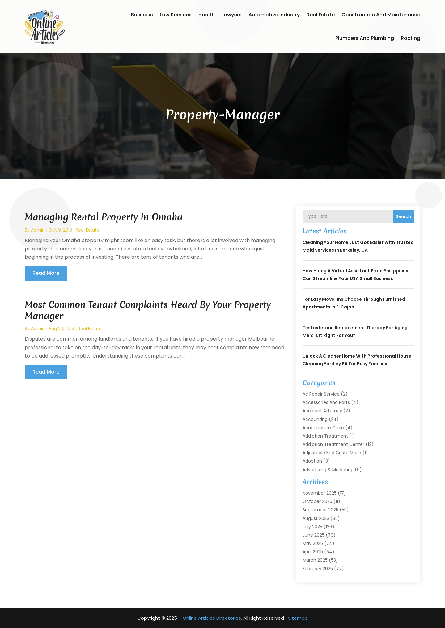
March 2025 (315, 560)
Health (206, 14)
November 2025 (320, 493)
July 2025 (312, 527)
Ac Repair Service (321, 394)
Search (403, 216)
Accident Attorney (322, 411)
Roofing (410, 38)
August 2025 (316, 518)
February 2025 (318, 569)
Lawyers (232, 14)
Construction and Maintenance (380, 14)
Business (142, 14)
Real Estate (321, 14)
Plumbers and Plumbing (364, 38)
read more (45, 273)
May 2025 (313, 543)
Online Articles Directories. (212, 618)
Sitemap (298, 618)
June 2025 (313, 535)
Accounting (315, 419)
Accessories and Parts (326, 402)
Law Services (176, 14)
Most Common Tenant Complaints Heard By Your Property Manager (148, 310)
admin (38, 230)
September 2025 (320, 510)
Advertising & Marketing (328, 470)
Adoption (312, 461)
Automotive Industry (274, 14)
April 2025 (313, 552)
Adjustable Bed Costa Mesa (332, 453)
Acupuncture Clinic (323, 428)
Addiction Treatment (325, 436)
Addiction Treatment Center (333, 444)
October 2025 (317, 501)
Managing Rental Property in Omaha (104, 217)
